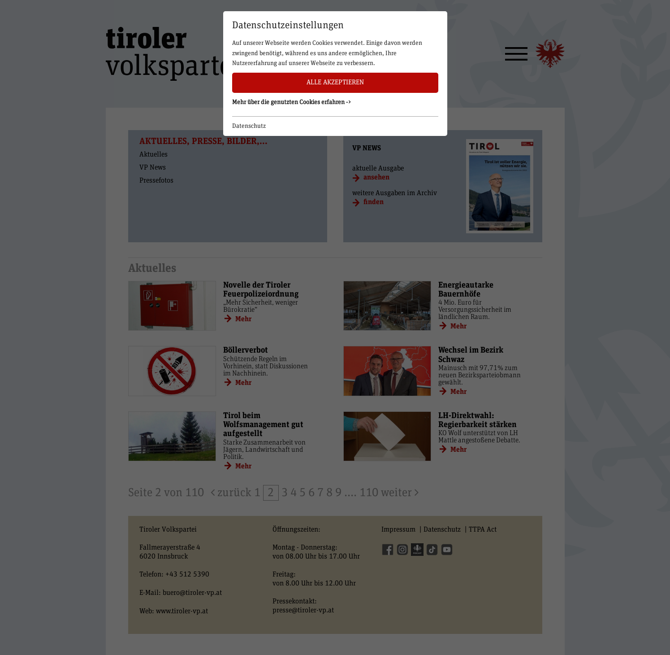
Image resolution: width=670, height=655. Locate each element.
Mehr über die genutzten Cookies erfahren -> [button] (291, 102)
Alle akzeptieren (335, 82)
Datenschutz (249, 126)
